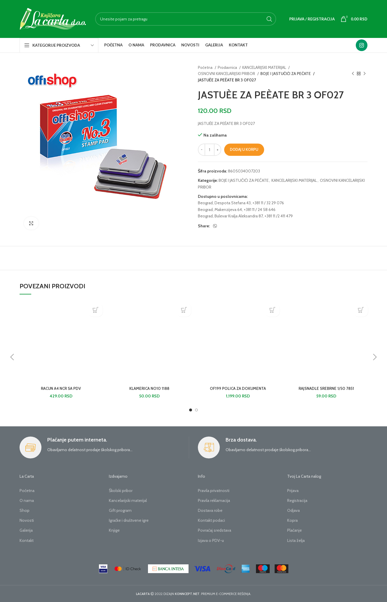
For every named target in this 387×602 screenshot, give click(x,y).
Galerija (26, 530)
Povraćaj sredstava (214, 530)
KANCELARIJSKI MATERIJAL (264, 67)
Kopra (292, 520)
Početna (205, 67)
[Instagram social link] (361, 45)
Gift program (120, 510)
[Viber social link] (215, 226)
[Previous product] (353, 74)
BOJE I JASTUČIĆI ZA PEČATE (284, 73)
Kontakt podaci (211, 520)
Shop (24, 510)
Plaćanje (294, 530)
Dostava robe (210, 510)
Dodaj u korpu (244, 149)
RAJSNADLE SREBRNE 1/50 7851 (326, 388)
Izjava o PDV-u (211, 540)
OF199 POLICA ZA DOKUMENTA (238, 388)
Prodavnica (228, 67)
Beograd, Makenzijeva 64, (220, 209)
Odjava (293, 510)
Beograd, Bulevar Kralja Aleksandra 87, (231, 216)
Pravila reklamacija (214, 500)
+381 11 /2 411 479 (278, 216)
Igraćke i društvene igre (129, 520)
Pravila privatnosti (213, 490)
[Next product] (364, 74)
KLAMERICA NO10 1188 (149, 388)
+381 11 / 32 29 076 (268, 202)
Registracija (297, 500)
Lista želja (296, 540)
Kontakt (27, 540)
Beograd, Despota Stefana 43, (225, 202)
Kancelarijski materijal (128, 500)
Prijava (293, 490)
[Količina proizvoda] (209, 150)
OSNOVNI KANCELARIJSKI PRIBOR (227, 73)
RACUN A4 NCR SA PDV (61, 388)
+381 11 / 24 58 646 (260, 209)
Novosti (27, 520)
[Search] (185, 19)
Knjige (114, 530)
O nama (27, 500)
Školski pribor (121, 490)
